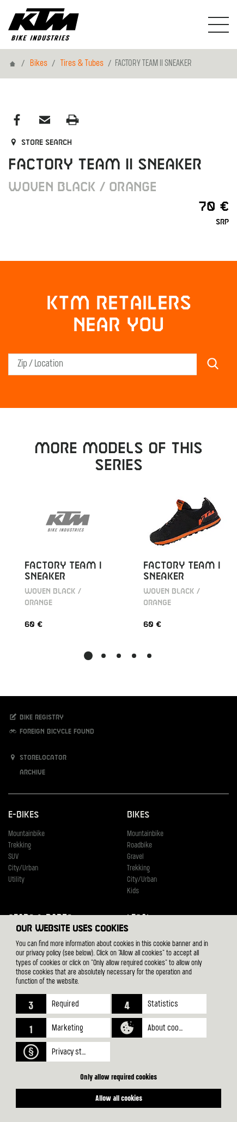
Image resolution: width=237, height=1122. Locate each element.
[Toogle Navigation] (218, 24)
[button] (63, 1004)
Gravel (135, 857)
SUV (13, 857)
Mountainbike (26, 834)
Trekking (19, 846)
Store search (40, 142)
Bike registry (36, 717)
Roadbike (139, 846)
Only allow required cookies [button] (118, 1076)
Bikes (38, 63)
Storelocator (37, 757)
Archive (26, 772)
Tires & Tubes (82, 63)
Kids (133, 891)
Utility (16, 880)
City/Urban (23, 868)
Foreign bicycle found (51, 731)
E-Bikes (23, 815)
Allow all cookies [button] (118, 1098)
